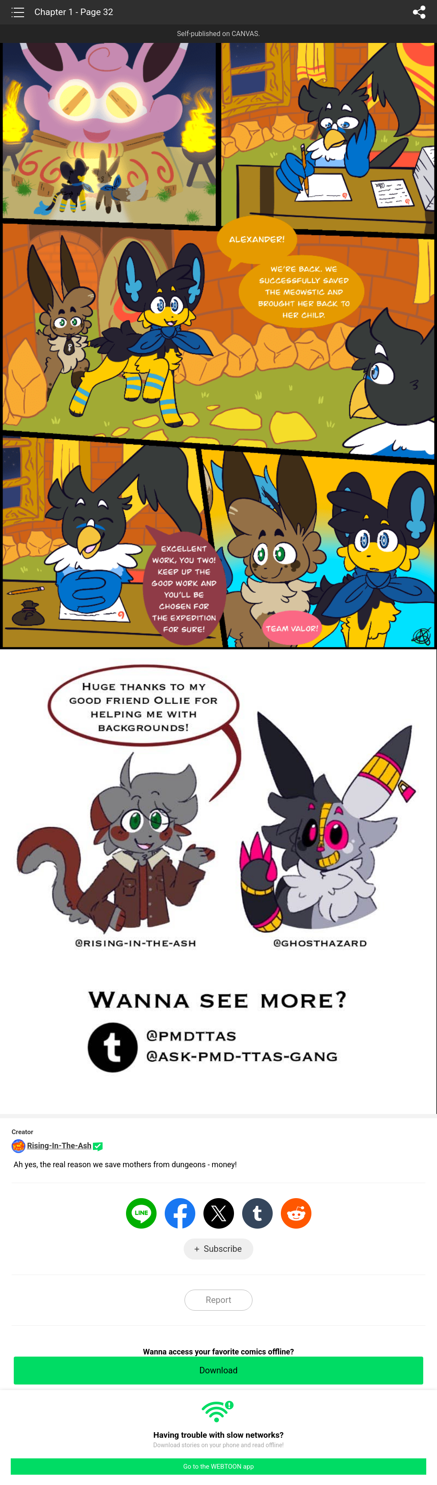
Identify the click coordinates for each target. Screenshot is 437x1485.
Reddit (296, 1213)
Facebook (180, 1213)
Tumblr (257, 1213)
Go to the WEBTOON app (218, 1466)
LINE (141, 1213)
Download (218, 1370)
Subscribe (223, 1249)
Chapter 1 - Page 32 (73, 12)
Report (218, 1300)
